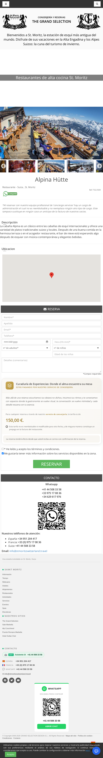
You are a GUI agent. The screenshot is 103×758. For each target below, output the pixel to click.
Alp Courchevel (8, 628)
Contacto (17, 738)
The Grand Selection (10, 621)
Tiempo (5, 578)
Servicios (5, 601)
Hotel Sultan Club (9, 636)
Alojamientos (7, 589)
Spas (4, 608)
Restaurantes (7, 593)
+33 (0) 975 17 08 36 (25, 665)
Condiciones (7, 738)
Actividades (6, 597)
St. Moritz (30, 187)
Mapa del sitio (71, 736)
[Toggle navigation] (97, 4)
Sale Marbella (7, 625)
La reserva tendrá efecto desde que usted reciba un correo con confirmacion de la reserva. (46, 439)
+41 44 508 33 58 (24, 669)
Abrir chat (51, 726)
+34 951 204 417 (23, 661)
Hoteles (5, 586)
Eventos (5, 604)
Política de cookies (85, 736)
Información (6, 574)
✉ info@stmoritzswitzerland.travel (16, 674)
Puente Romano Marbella (12, 632)
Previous (3, 166)
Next (99, 166)
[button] (52, 275)
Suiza (20, 187)
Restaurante (9, 187)
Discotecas (6, 612)
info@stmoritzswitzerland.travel (28, 551)
